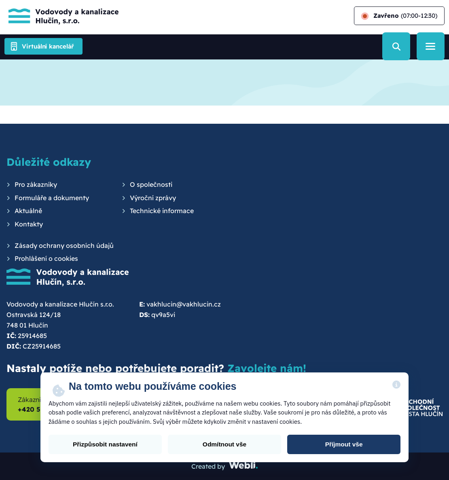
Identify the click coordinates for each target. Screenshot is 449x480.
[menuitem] (31, 185)
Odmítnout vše (224, 444)
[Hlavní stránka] (61, 16)
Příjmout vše (344, 444)
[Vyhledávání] (396, 46)
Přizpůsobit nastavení (105, 444)
